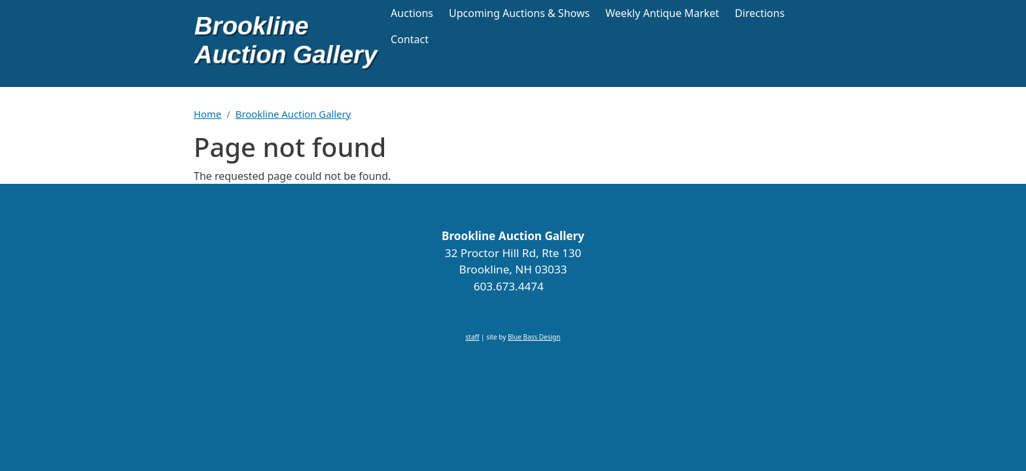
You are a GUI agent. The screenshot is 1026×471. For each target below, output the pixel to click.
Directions (760, 13)
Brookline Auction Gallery (293, 113)
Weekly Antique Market (662, 13)
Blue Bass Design (534, 336)
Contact (410, 39)
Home (207, 113)
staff (473, 336)
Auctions (412, 13)
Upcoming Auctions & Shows (519, 13)
